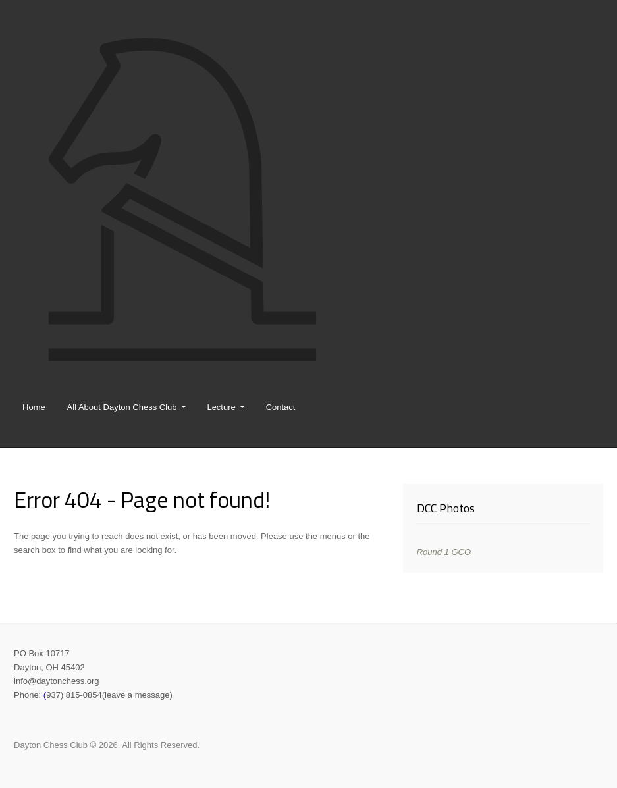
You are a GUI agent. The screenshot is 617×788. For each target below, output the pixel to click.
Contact (281, 407)
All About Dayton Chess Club (122, 407)
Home (33, 407)
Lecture (221, 407)
